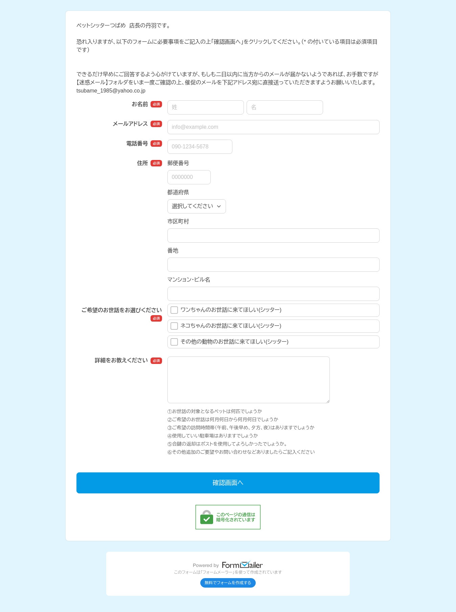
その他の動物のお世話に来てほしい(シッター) (229, 342)
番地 (172, 250)
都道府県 (178, 192)
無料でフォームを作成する (228, 582)
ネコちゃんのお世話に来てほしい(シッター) (225, 326)
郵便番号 (178, 163)
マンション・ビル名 (188, 280)
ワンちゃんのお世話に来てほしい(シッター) (225, 310)
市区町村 (178, 221)
